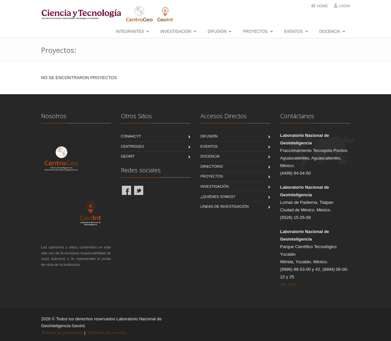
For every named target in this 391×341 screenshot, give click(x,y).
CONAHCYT (131, 136)
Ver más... (290, 284)
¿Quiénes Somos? (217, 197)
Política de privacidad (62, 332)
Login (344, 6)
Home (322, 6)
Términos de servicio (106, 332)
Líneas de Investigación (224, 206)
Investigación (175, 31)
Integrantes (130, 31)
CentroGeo (132, 146)
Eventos (293, 31)
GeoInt (128, 156)
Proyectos (255, 31)
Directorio (211, 166)
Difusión (217, 31)
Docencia (329, 31)
